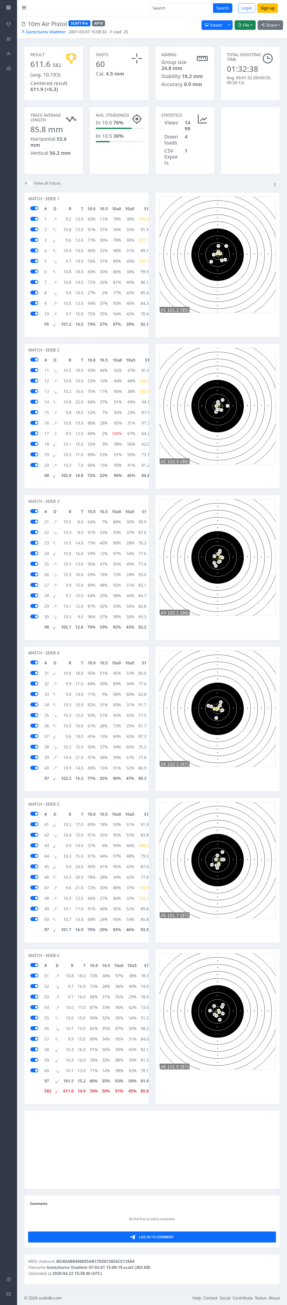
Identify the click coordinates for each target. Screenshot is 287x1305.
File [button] (243, 25)
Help (197, 1298)
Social (225, 1298)
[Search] (181, 8)
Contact (210, 1298)
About (274, 1298)
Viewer (214, 25)
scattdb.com (50, 1298)
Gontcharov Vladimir (43, 32)
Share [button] (269, 25)
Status (261, 1298)
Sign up (267, 8)
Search (222, 8)
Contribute (243, 1298)
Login (247, 8)
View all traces (47, 183)
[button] (274, 185)
